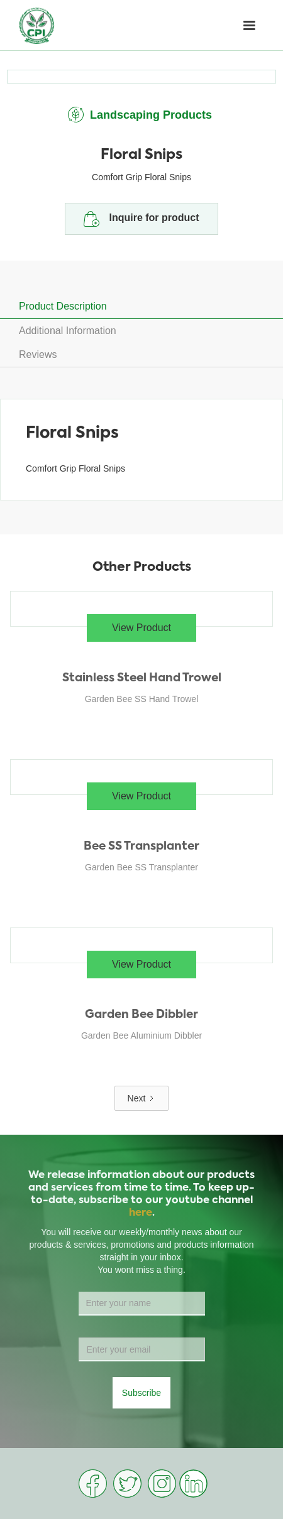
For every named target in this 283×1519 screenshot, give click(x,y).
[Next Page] (141, 1098)
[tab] (141, 307)
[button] (249, 26)
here (140, 1213)
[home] (37, 25)
